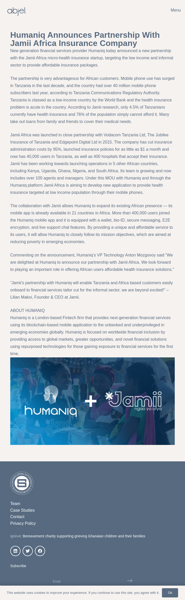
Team (15, 503)
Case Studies (22, 510)
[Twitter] (28, 551)
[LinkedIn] (15, 551)
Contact (17, 517)
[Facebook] (40, 551)
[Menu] (172, 10)
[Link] (16, 11)
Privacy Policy (23, 523)
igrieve (15, 536)
